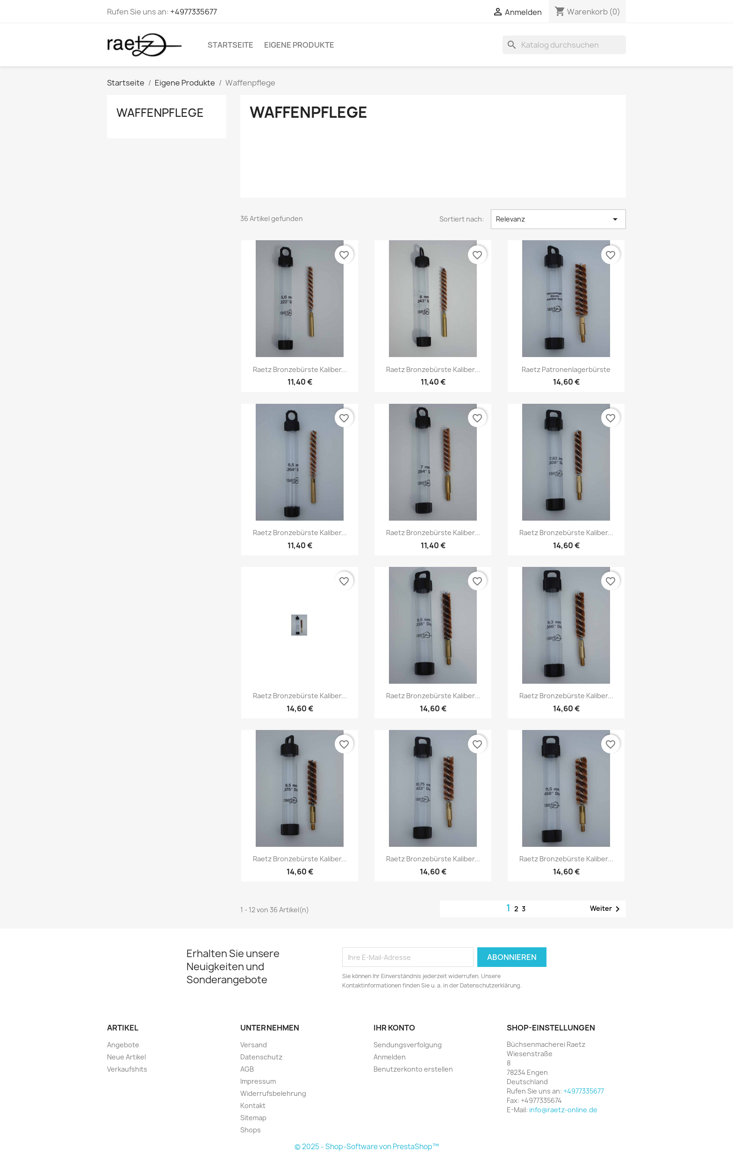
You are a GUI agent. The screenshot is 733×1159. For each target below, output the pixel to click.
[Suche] (564, 45)
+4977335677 (193, 12)
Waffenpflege (160, 113)
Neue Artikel (126, 1056)
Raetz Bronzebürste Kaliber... (300, 369)
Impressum (258, 1081)
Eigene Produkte (299, 45)
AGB (247, 1069)
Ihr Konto (394, 1028)
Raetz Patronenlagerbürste (566, 369)
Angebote (123, 1044)
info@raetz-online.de (563, 1109)
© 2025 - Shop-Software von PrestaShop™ (367, 1147)
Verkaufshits (127, 1069)
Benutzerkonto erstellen (413, 1069)
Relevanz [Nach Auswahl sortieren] (558, 219)
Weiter (606, 909)
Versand (253, 1044)
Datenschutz (261, 1056)
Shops (250, 1129)
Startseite (230, 45)
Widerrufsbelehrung (273, 1093)
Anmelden (390, 1056)
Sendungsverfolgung (408, 1044)
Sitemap (253, 1117)
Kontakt (253, 1105)
